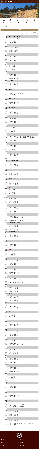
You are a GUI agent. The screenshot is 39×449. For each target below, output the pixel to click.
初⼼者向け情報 (22, 443)
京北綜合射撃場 (6, 1)
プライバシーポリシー (4, 446)
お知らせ (2, 439)
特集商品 (2, 443)
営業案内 (21, 439)
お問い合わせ (22, 445)
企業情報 (21, 442)
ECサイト (2, 445)
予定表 (2, 442)
